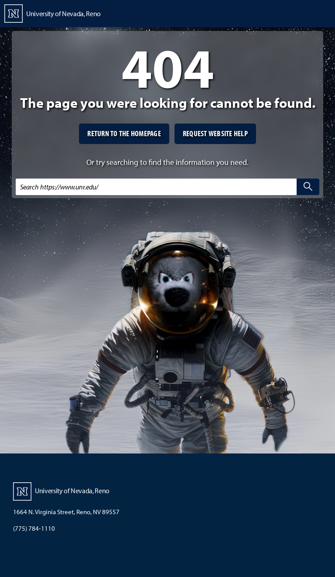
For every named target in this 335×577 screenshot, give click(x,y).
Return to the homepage (124, 133)
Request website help (215, 133)
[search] (308, 187)
